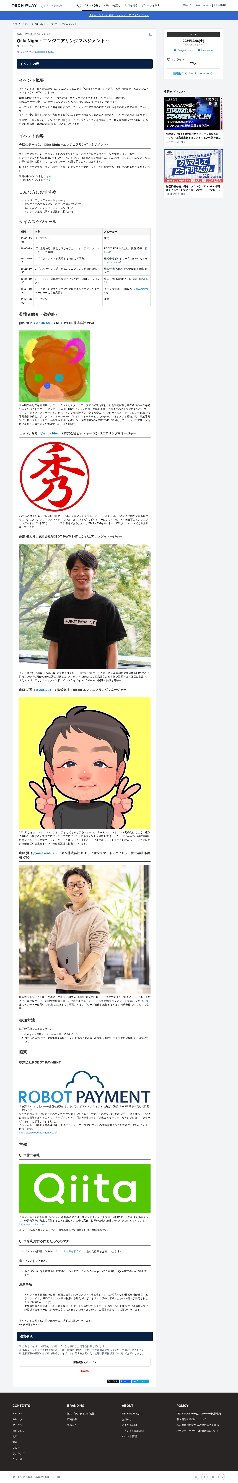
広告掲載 (72, 1419)
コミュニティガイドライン (68, 1251)
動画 (14, 1436)
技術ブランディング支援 (81, 1413)
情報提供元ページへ (84, 1362)
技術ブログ (18, 1430)
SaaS (51, 51)
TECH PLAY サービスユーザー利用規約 (199, 1413)
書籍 (14, 1442)
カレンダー (18, 1419)
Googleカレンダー (184, 50)
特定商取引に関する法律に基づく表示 (198, 1425)
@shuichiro (113, 262)
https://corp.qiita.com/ (32, 1224)
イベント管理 (129, 1436)
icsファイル (205, 50)
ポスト (113, 1381)
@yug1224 (43, 690)
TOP (15, 24)
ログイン (207, 5)
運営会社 (72, 1425)
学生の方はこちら (191, 5)
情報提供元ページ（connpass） (193, 73)
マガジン (17, 1425)
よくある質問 (129, 1425)
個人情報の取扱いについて (191, 1419)
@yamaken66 (42, 853)
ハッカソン (27, 51)
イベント (26, 24)
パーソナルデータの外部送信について (198, 1430)
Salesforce (41, 51)
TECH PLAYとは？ (132, 1413)
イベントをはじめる (133, 1430)
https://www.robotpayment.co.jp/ (38, 1132)
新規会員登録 (219, 5)
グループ (17, 1447)
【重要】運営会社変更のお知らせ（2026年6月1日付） (119, 15)
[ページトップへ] (24, 5)
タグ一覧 (17, 1459)
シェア (125, 1381)
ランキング (18, 1453)
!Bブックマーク (140, 1381)
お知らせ (127, 1419)
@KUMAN (42, 323)
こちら (47, 176)
